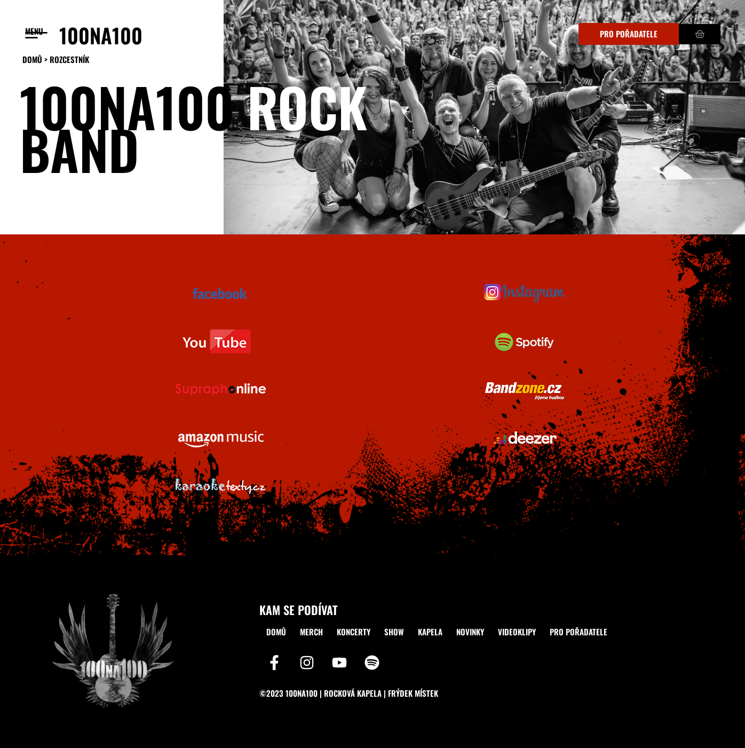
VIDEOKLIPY (517, 631)
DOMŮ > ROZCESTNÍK (55, 59)
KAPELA (430, 631)
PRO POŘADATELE (578, 631)
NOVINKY (470, 631)
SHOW (394, 631)
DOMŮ (276, 631)
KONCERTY (353, 631)
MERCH (311, 631)
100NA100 (100, 35)
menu (34, 31)
